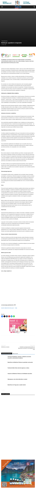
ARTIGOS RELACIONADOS (6, 341)
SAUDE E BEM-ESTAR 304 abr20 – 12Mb (9, 296)
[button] (2, 7)
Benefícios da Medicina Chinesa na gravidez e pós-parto (20, 350)
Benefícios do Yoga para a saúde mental (17, 372)
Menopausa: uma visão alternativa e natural (17, 367)
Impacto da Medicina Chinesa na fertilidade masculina (20, 361)
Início (1, 9)
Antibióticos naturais (5, 335)
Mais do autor (15, 341)
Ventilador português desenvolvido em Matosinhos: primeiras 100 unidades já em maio (26, 336)
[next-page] (4, 378)
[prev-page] (2, 378)
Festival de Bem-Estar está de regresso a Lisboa (18, 356)
